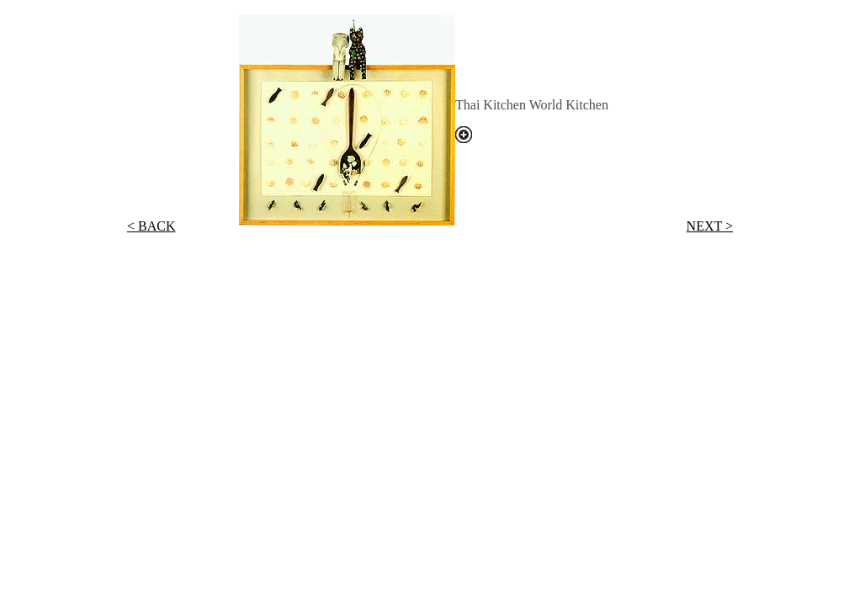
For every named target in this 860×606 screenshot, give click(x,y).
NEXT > (710, 226)
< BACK (151, 226)
